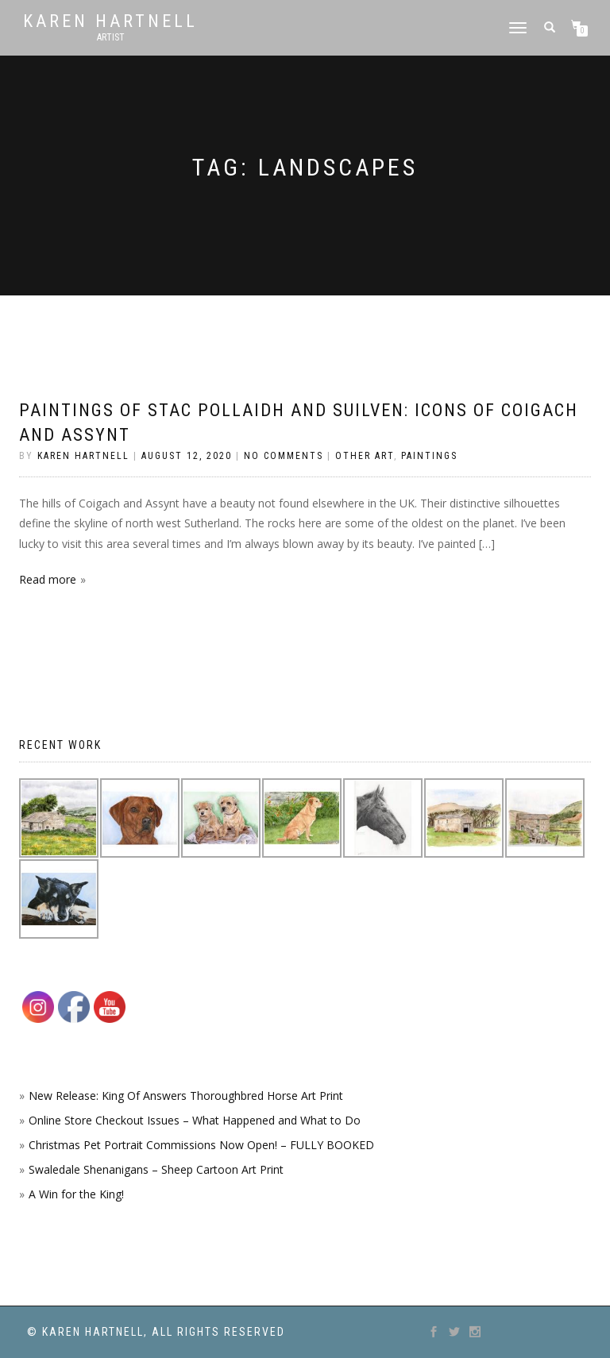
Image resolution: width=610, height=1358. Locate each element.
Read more (47, 579)
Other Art (364, 455)
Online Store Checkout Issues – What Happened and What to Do (195, 1120)
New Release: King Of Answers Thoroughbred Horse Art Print (186, 1095)
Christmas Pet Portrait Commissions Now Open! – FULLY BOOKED (201, 1144)
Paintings (429, 455)
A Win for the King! (76, 1194)
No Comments (283, 455)
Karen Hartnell (110, 21)
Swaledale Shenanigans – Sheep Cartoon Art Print (156, 1169)
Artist (111, 37)
